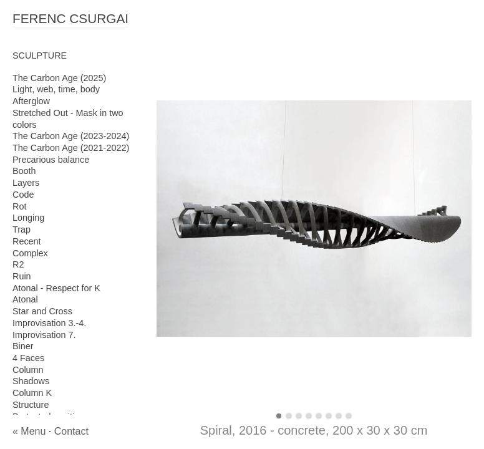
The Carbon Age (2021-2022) (70, 148)
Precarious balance (50, 160)
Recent (26, 241)
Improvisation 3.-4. (49, 323)
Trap (21, 229)
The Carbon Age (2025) (59, 78)
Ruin (21, 276)
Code (23, 195)
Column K (32, 393)
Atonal (25, 299)
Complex (30, 253)
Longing (28, 218)
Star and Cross (42, 311)
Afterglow (31, 101)
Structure (30, 405)
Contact (71, 431)
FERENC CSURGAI (70, 18)
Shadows (30, 381)
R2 (18, 264)
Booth (24, 171)
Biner (23, 346)
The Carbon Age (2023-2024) (70, 136)
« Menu (29, 431)
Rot (19, 206)
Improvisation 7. (44, 335)
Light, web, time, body (56, 89)
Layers (25, 183)
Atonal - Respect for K (56, 288)
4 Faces (28, 358)
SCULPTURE (39, 55)
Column (28, 370)
